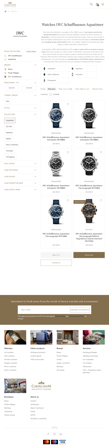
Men (7, 101)
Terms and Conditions (76, 316)
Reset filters (31, 51)
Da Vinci (9, 126)
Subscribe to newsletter (80, 310)
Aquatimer (10, 120)
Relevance (51, 83)
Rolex (10, 69)
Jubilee (8, 138)
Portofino (9, 151)
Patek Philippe (13, 73)
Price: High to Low (82, 83)
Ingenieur (9, 132)
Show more (89, 257)
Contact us (56, 264)
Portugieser (10, 157)
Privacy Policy (60, 316)
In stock (56, 88)
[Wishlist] (68, 98)
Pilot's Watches (12, 145)
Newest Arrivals (98, 83)
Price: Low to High (65, 83)
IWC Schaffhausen (15, 77)
